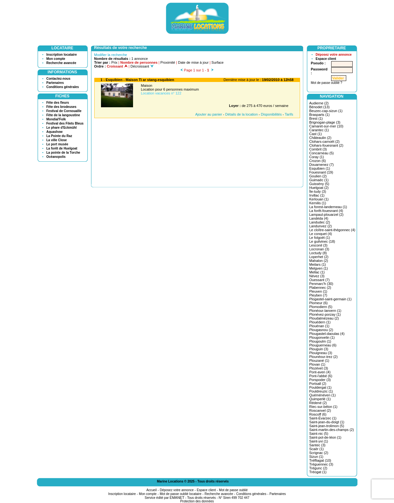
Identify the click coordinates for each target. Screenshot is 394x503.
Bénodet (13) (319, 107)
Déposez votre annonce (334, 54)
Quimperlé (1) (320, 399)
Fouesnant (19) (321, 172)
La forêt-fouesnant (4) (326, 211)
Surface (218, 62)
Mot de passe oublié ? (326, 83)
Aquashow (54, 132)
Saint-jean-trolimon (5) (326, 426)
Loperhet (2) (319, 257)
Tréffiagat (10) (320, 460)
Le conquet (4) (320, 234)
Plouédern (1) (320, 322)
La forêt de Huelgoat (62, 148)
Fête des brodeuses (61, 107)
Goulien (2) (318, 176)
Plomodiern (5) (320, 307)
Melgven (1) (318, 268)
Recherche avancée (61, 63)
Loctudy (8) (318, 253)
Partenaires (55, 83)
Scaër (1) (316, 449)
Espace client (326, 59)
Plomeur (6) (318, 303)
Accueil (151, 490)
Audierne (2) (319, 103)
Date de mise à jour (193, 62)
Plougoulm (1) (320, 341)
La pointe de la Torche (63, 152)
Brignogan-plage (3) (324, 122)
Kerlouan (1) (319, 199)
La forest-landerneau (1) (328, 207)
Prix (114, 62)
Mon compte (55, 59)
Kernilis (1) (317, 203)
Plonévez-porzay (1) (325, 314)
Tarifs (289, 114)
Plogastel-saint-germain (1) (330, 299)
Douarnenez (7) (321, 164)
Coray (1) (316, 157)
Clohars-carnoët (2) (324, 141)
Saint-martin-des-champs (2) (331, 430)
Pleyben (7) (318, 295)
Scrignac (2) (318, 453)
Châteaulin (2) (320, 138)
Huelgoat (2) (319, 188)
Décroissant (142, 66)
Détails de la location (241, 114)
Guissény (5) (319, 184)
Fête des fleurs (57, 102)
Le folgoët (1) (319, 237)
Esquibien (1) (319, 168)
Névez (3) (317, 276)
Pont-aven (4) (320, 372)
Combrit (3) (318, 149)
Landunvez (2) (320, 226)
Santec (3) (317, 445)
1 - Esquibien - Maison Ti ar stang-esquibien (137, 80)
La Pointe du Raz (59, 136)
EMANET (177, 497)
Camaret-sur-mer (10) (326, 126)
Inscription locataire (61, 54)
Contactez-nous (58, 78)
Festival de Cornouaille (63, 111)
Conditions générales (62, 87)
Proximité (167, 62)
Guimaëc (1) (319, 180)
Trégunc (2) (318, 468)
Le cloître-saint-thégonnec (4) (332, 230)
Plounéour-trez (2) (323, 357)
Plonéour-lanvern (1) (325, 310)
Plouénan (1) (319, 326)
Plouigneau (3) (320, 353)
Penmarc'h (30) (321, 284)
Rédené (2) (318, 403)
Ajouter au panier (208, 114)
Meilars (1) (317, 264)
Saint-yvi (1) (318, 441)
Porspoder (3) (320, 380)
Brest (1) (316, 118)
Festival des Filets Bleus (65, 123)
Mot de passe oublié (233, 490)
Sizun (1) (316, 456)
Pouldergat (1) (320, 387)
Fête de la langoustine (63, 115)
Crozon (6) (317, 161)
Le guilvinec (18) (322, 241)
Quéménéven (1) (322, 395)
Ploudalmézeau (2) (324, 318)
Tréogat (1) (318, 472)
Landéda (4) (318, 218)
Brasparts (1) (319, 115)
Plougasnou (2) (321, 330)
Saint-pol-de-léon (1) (325, 437)
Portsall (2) (317, 383)
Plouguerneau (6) (323, 345)
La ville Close (56, 140)
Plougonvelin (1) (322, 337)
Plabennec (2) (320, 287)
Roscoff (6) (318, 414)
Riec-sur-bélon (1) (323, 407)
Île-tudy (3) (317, 191)
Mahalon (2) (318, 261)
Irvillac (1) (317, 195)
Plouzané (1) (319, 360)
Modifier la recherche (110, 55)
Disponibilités (271, 114)
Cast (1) (315, 134)
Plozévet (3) (318, 368)
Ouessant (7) (319, 280)
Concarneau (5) (321, 153)
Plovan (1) (317, 364)
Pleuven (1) (318, 291)
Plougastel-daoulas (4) (327, 334)
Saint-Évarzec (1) (323, 418)
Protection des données (197, 501)
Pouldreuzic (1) (321, 391)
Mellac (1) (317, 272)
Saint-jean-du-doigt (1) (326, 422)
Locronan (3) (319, 249)
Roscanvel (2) (320, 410)
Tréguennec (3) (321, 464)
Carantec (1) (319, 130)
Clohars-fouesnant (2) (326, 145)
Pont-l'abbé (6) (320, 376)
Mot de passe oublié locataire (180, 494)
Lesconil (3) (318, 245)
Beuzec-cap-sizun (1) (326, 111)
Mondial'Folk (56, 119)
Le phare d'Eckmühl (61, 127)
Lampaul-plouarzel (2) (326, 214)
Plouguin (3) (318, 349)
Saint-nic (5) (318, 433)
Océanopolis (56, 156)
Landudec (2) (319, 222)
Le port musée (57, 144)
